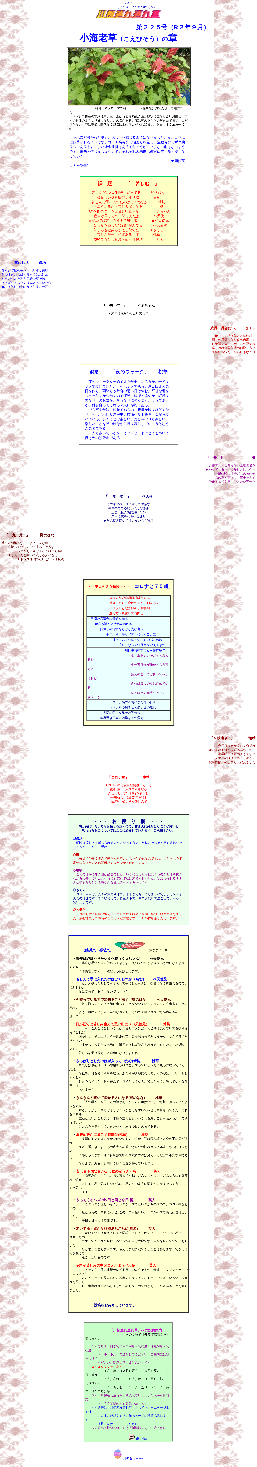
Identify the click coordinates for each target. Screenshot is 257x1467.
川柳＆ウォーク (128, 1461)
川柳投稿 (141, 1442)
